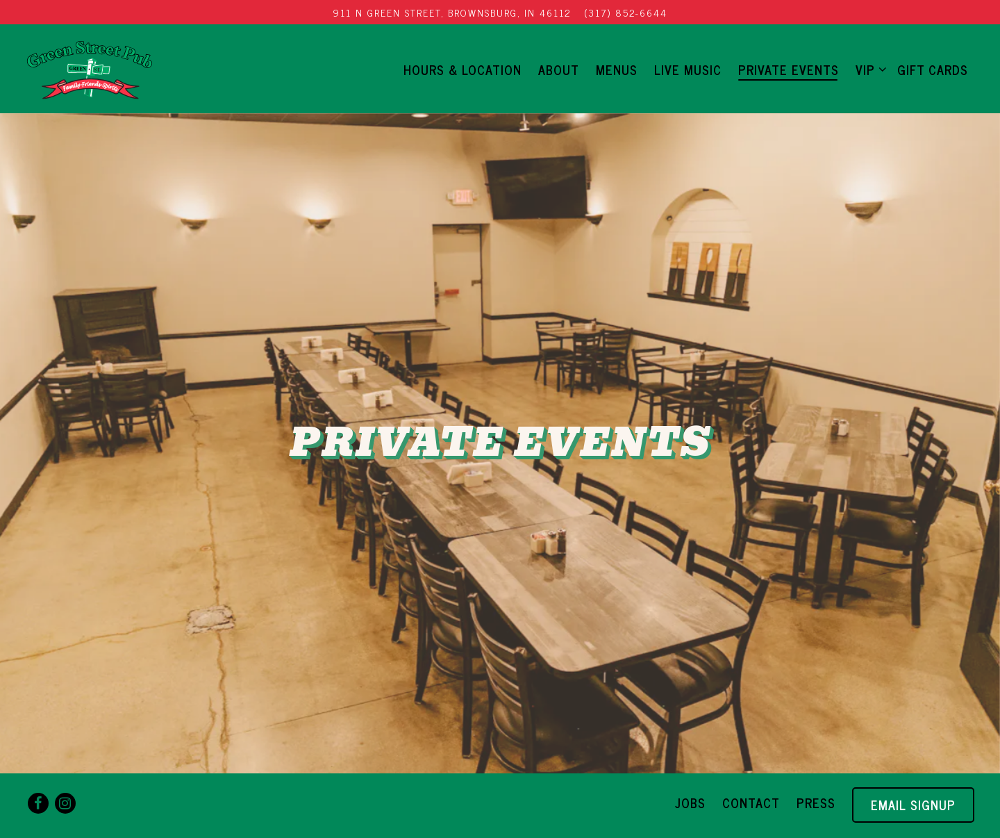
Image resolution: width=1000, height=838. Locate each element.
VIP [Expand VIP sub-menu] (868, 69)
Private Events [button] (788, 69)
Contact (751, 802)
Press (816, 802)
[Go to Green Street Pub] (452, 12)
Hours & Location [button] (462, 69)
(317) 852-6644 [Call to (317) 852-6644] (625, 12)
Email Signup (913, 804)
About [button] (558, 69)
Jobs (690, 802)
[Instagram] (65, 803)
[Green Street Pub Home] (89, 67)
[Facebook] (38, 803)
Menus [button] (617, 69)
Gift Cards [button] (932, 69)
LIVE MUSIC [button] (688, 69)
